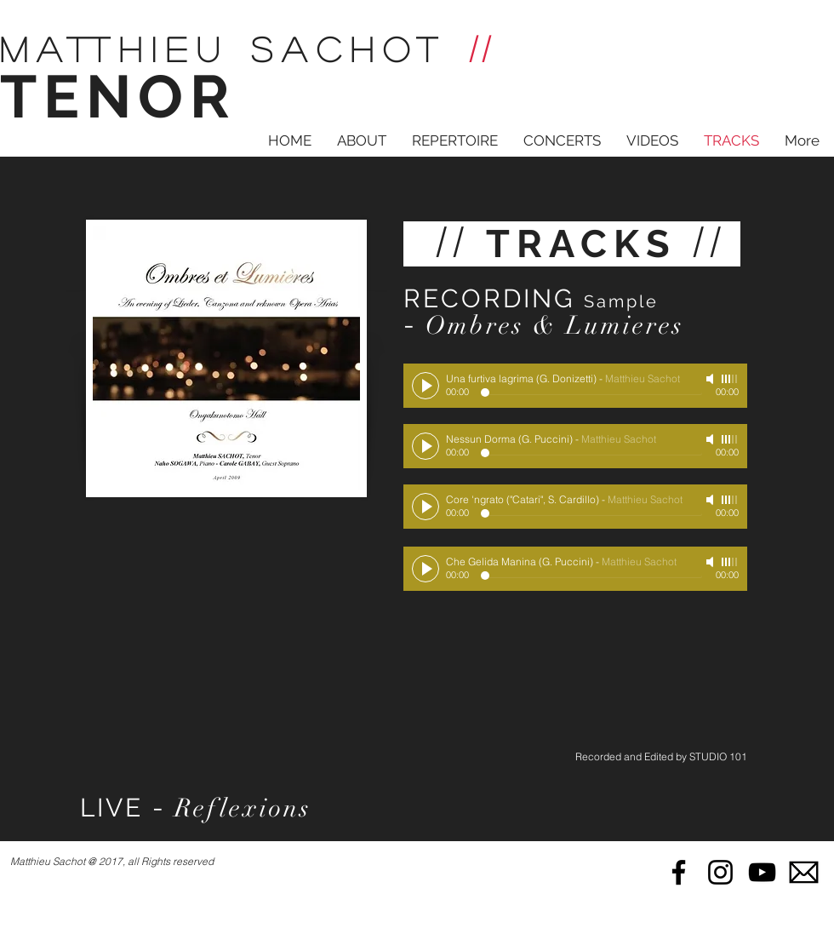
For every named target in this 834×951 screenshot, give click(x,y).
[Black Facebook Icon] (678, 872)
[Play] (425, 385)
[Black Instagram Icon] (720, 872)
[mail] (803, 872)
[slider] (730, 379)
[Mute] (711, 378)
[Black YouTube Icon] (762, 872)
